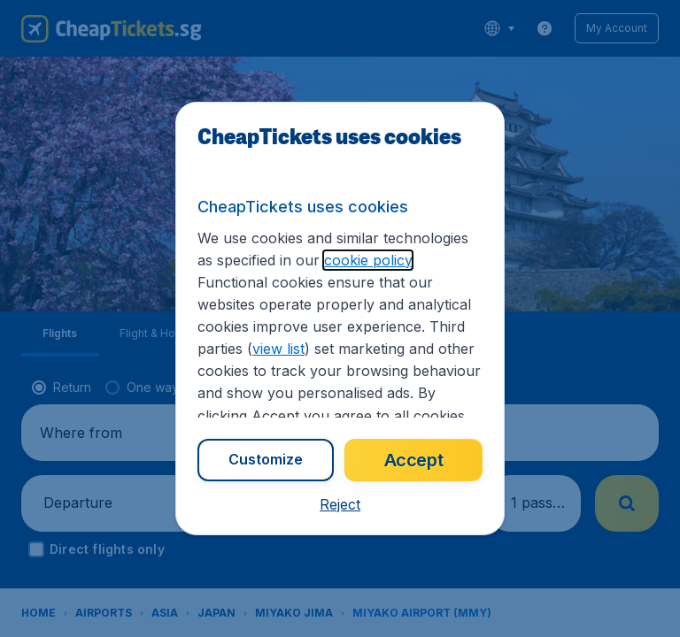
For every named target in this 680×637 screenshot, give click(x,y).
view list (387, 348)
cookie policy (336, 280)
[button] (339, 505)
